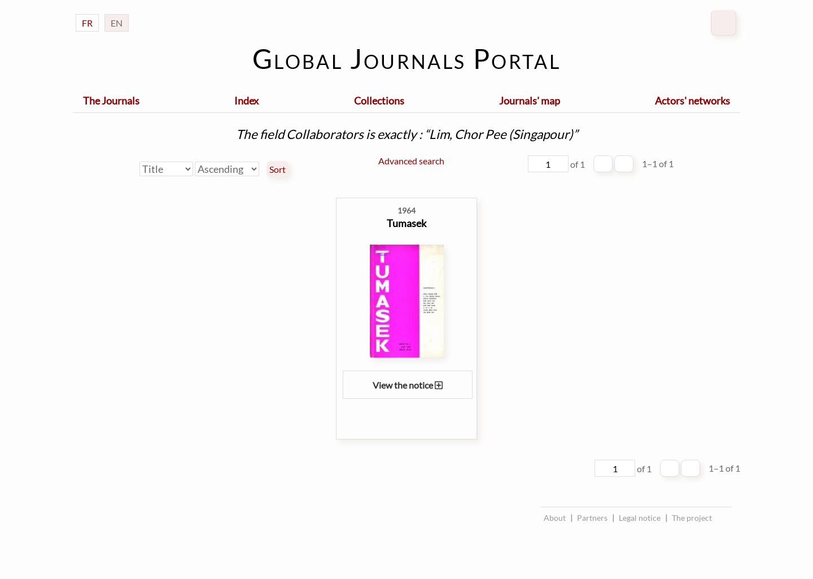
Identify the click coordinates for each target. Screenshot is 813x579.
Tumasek (406, 223)
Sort (277, 169)
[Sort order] (227, 169)
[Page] (548, 163)
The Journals (111, 100)
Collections (379, 100)
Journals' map (529, 100)
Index (246, 100)
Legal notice (640, 518)
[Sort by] (166, 169)
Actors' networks (692, 100)
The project (692, 518)
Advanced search (411, 160)
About (555, 518)
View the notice (408, 385)
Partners (592, 518)
